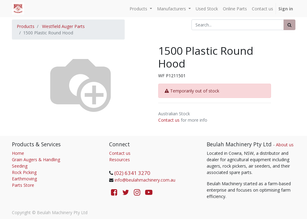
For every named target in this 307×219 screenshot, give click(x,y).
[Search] (289, 24)
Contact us (169, 120)
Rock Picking (24, 172)
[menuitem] (206, 8)
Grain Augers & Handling (36, 159)
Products (25, 26)
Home (18, 153)
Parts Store (23, 185)
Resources (119, 159)
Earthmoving (24, 179)
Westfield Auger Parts (63, 26)
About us (285, 145)
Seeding (19, 166)
